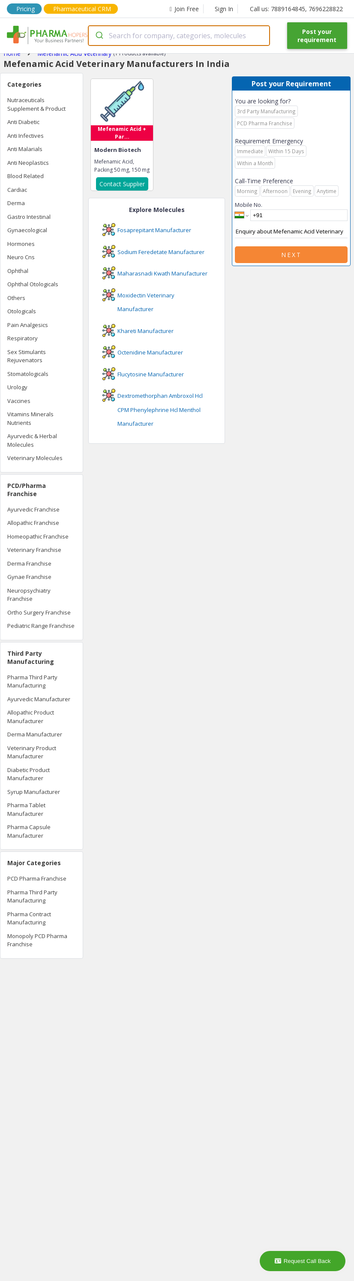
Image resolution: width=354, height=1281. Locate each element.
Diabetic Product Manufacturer (28, 774)
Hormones (21, 244)
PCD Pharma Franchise (36, 878)
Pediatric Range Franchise (41, 626)
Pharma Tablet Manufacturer (26, 809)
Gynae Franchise (29, 577)
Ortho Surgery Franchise (39, 612)
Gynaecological (27, 230)
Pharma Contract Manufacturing (29, 918)
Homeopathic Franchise (38, 536)
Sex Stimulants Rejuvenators (26, 356)
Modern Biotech (117, 150)
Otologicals (21, 311)
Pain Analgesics (27, 325)
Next (291, 255)
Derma (16, 203)
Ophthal (17, 271)
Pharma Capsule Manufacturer (29, 831)
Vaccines (18, 401)
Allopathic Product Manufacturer (30, 717)
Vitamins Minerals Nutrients (30, 418)
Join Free (184, 8)
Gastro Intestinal (29, 217)
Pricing (25, 9)
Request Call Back (303, 1261)
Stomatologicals (27, 374)
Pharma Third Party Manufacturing (32, 681)
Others (16, 298)
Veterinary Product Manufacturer (31, 752)
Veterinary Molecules (35, 458)
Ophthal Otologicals (32, 284)
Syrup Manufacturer (33, 792)
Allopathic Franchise (33, 523)
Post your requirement (316, 35)
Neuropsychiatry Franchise (29, 595)
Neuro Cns (21, 257)
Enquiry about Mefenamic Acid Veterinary (291, 231)
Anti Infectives (25, 135)
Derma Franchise (29, 563)
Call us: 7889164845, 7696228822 (296, 9)
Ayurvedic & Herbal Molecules (32, 440)
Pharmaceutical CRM (82, 9)
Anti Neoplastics (28, 163)
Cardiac (17, 190)
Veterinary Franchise (34, 550)
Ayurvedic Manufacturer (38, 699)
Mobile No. (248, 205)
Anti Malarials (24, 149)
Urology (17, 387)
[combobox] (179, 35)
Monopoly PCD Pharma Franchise (37, 940)
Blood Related (25, 176)
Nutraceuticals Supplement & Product (36, 104)
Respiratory (22, 338)
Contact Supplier (122, 184)
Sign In (224, 9)
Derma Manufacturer (34, 734)
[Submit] (99, 35)
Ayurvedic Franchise (33, 509)
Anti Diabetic (23, 122)
